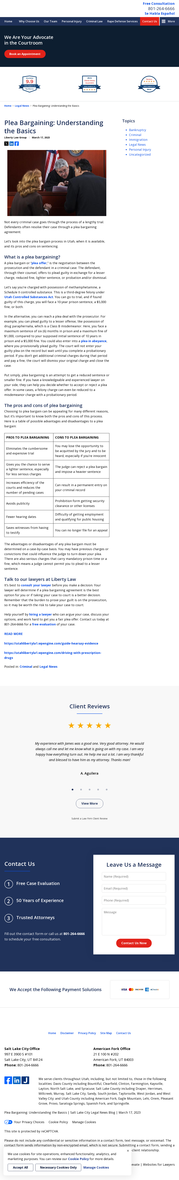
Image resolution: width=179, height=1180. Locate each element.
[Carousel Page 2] (81, 789)
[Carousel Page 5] (106, 789)
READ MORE (13, 634)
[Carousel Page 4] (98, 789)
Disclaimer (67, 1033)
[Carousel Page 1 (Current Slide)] (72, 789)
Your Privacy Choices (24, 1122)
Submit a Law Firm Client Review (89, 818)
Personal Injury (72, 21)
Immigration (138, 140)
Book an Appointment (24, 54)
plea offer (39, 263)
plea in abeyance (93, 341)
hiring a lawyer (40, 614)
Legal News (22, 105)
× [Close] (128, 1151)
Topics (128, 121)
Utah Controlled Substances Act (28, 297)
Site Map (106, 1033)
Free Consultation (159, 3)
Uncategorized (140, 154)
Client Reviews (89, 706)
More (171, 21)
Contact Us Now (134, 943)
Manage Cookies (84, 1122)
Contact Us (149, 21)
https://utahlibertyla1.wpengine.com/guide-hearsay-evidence (51, 643)
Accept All (20, 1167)
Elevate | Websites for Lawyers (146, 1164)
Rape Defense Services (122, 21)
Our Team (50, 21)
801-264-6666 (161, 8)
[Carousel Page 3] (89, 789)
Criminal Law (94, 21)
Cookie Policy (58, 1122)
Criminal (26, 666)
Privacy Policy (87, 1033)
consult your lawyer (36, 585)
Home (8, 21)
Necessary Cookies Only (58, 1167)
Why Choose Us (29, 21)
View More (89, 803)
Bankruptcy (137, 130)
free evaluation (44, 624)
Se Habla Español (160, 13)
